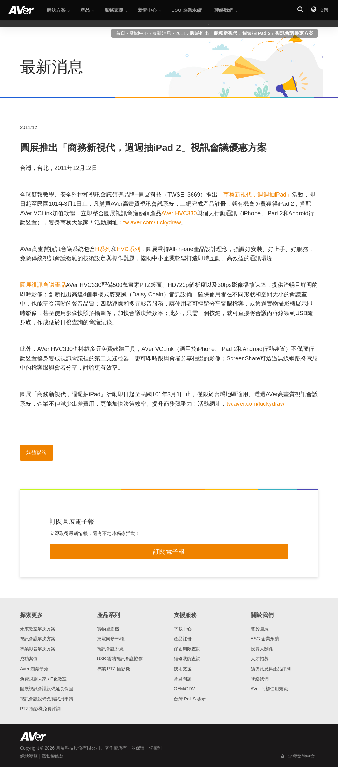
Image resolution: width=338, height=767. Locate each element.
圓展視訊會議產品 (43, 285)
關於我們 (262, 615)
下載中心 (183, 628)
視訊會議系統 (110, 648)
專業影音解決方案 (37, 648)
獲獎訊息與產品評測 (271, 668)
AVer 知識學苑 (34, 668)
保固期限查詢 (187, 648)
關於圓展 (260, 628)
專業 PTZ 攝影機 (113, 668)
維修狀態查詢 (187, 658)
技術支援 (183, 668)
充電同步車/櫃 (111, 638)
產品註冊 (183, 638)
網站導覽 (29, 756)
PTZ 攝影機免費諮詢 (40, 708)
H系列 (103, 249)
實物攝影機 (108, 628)
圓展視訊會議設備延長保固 (46, 688)
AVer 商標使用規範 (269, 688)
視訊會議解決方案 (37, 638)
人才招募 (260, 658)
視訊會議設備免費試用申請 (46, 698)
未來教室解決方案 (37, 628)
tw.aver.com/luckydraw (152, 222)
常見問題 (183, 678)
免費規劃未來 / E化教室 (43, 678)
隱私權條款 (53, 756)
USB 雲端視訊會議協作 (120, 658)
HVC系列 (128, 249)
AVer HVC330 (179, 213)
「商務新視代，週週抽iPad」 (255, 194)
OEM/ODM (184, 688)
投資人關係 (262, 648)
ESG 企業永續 (265, 638)
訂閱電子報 (169, 551)
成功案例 (29, 658)
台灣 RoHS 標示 (190, 698)
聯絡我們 (260, 678)
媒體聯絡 (36, 452)
